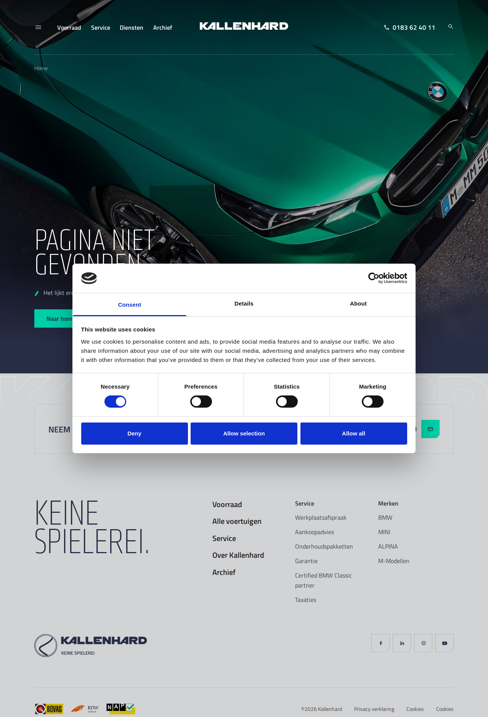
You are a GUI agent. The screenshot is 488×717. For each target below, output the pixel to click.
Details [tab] (244, 303)
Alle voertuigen (237, 521)
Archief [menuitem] (162, 27)
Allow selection (244, 433)
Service (224, 538)
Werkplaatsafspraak (321, 517)
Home (41, 68)
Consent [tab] (129, 304)
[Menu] (38, 27)
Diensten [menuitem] (131, 27)
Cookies (415, 708)
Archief (224, 572)
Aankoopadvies (314, 532)
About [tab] (358, 303)
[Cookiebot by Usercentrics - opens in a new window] (373, 278)
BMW (385, 517)
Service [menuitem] (100, 27)
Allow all (353, 433)
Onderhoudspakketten (324, 546)
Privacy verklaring (374, 708)
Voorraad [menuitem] (69, 27)
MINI (384, 532)
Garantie (306, 561)
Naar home (61, 318)
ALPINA (388, 546)
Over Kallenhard (238, 555)
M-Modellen (393, 561)
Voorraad (227, 504)
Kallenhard (330, 708)
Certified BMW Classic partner (323, 580)
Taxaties (305, 599)
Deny (134, 433)
